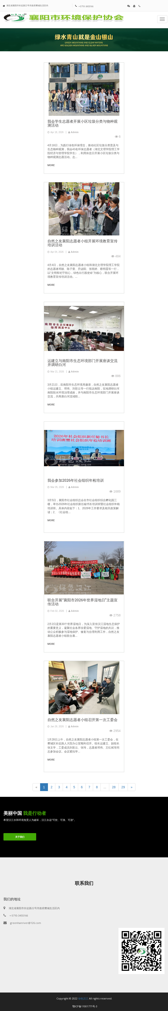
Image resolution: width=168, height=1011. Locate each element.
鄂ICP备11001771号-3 (84, 1006)
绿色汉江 (83, 998)
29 (123, 787)
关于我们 (19, 836)
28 (114, 787)
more (51, 165)
